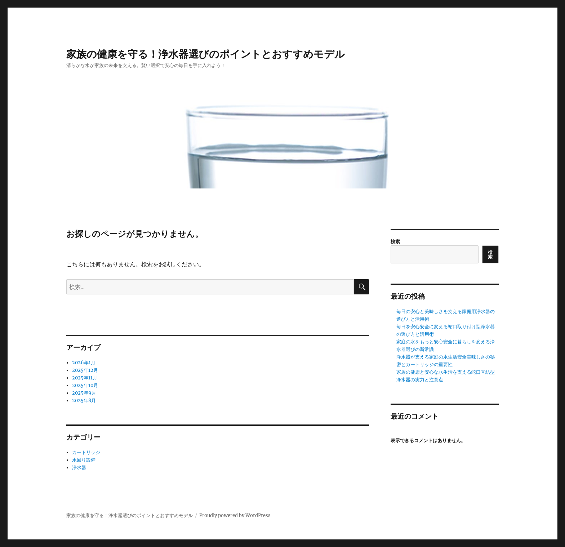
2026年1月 (83, 363)
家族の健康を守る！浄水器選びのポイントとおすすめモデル (205, 54)
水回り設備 (83, 460)
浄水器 (79, 467)
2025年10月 (85, 385)
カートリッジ (86, 452)
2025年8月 (84, 400)
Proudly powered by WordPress (235, 515)
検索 (395, 242)
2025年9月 (84, 393)
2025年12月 (85, 370)
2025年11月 (84, 378)
